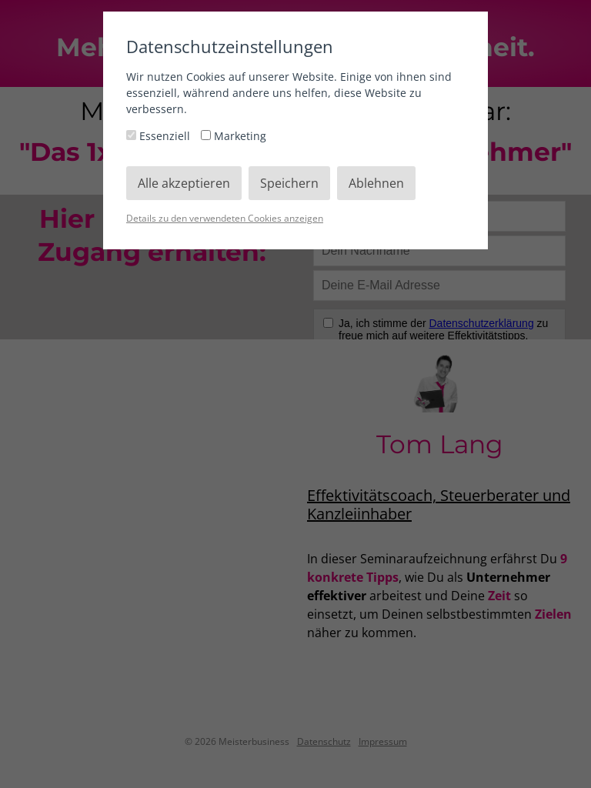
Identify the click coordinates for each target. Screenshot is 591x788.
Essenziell (159, 136)
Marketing (233, 136)
